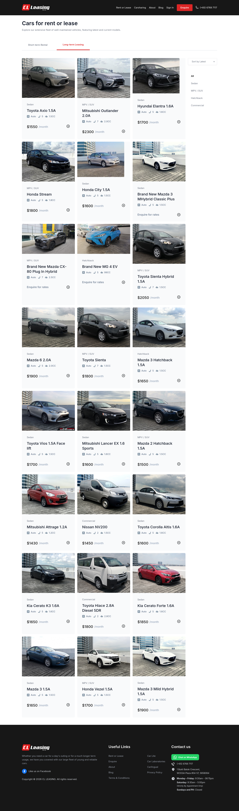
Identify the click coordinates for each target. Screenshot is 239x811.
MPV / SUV (197, 90)
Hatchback (197, 98)
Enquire (184, 7)
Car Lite (151, 755)
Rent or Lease (123, 7)
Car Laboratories (156, 761)
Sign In (170, 7)
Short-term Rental (38, 44)
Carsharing (140, 7)
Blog (161, 7)
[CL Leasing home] (36, 7)
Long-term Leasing (73, 44)
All (192, 76)
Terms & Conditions (119, 777)
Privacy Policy (154, 772)
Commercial (197, 105)
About (152, 7)
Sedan (194, 83)
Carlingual (152, 766)
